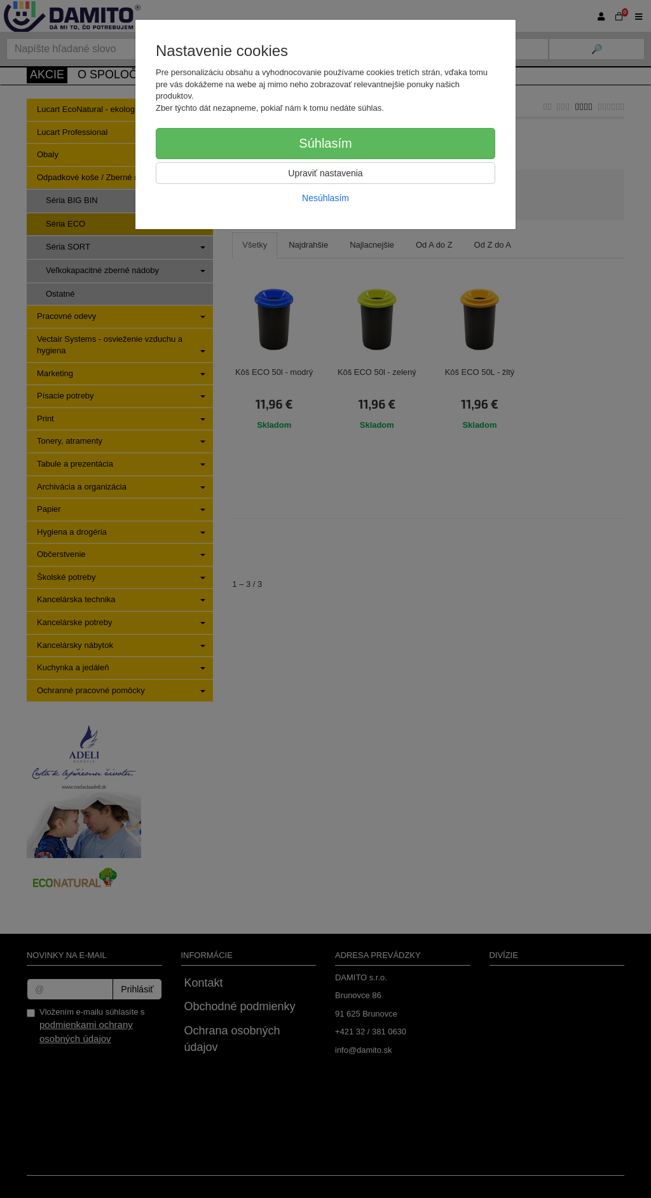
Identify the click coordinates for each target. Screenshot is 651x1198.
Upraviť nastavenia (325, 173)
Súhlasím (325, 143)
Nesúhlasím (325, 198)
